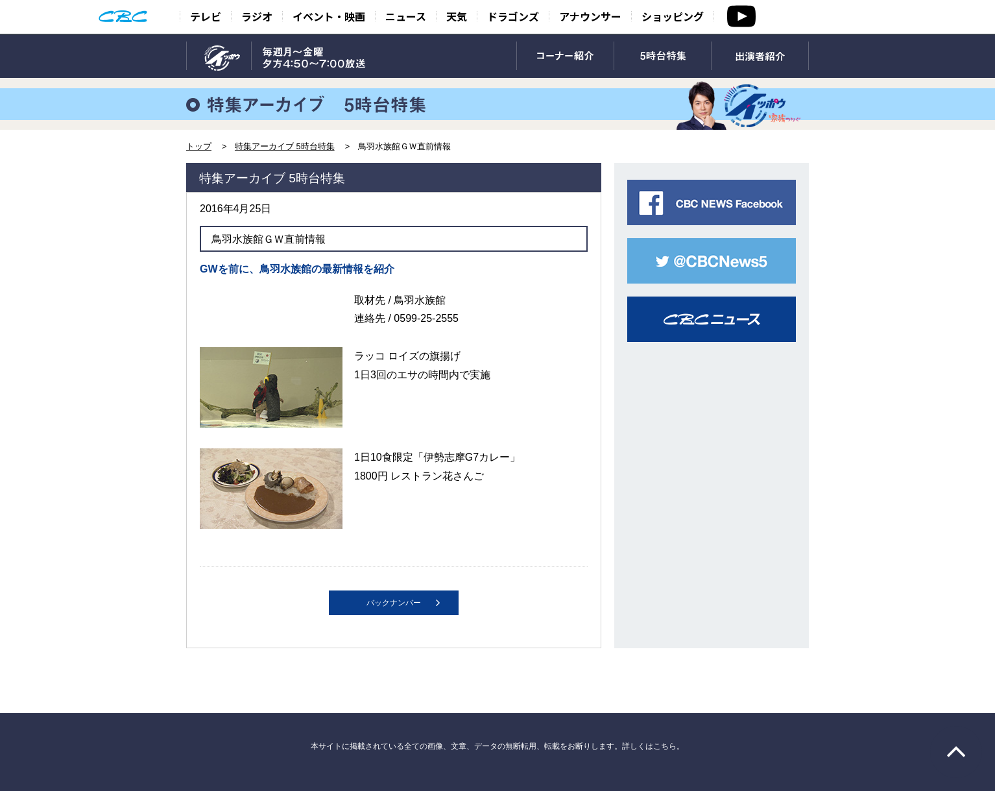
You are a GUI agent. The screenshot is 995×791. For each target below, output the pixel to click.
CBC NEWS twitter (711, 261)
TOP (219, 56)
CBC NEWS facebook (711, 202)
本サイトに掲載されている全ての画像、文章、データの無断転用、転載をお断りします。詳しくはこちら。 (497, 746)
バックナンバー (394, 603)
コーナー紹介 (565, 56)
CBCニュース (711, 319)
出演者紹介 (760, 56)
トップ (198, 146)
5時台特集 (662, 56)
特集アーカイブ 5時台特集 (285, 146)
